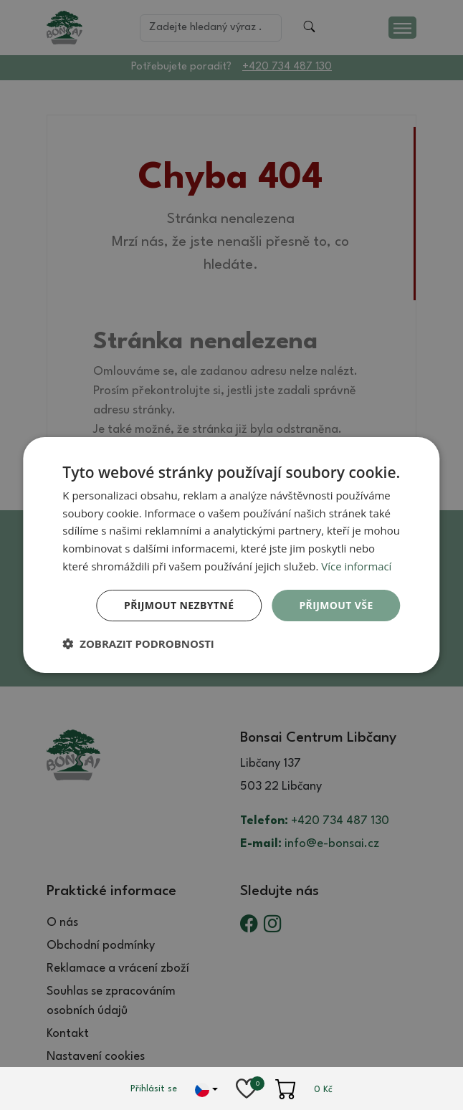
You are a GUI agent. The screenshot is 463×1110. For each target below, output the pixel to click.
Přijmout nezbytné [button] (179, 605)
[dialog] (231, 555)
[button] (138, 643)
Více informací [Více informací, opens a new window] (356, 566)
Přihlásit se (153, 1089)
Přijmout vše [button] (336, 605)
